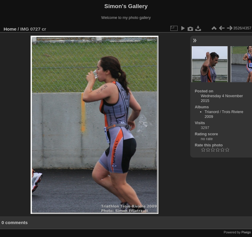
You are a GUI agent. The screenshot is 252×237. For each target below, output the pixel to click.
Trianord (212, 112)
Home (10, 29)
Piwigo (246, 232)
